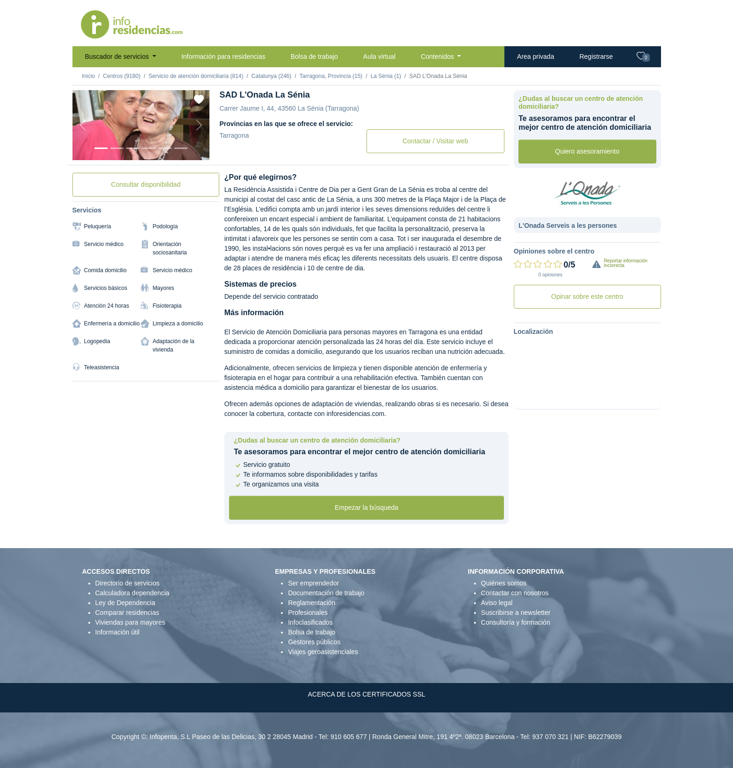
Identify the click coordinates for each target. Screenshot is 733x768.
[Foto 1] (101, 148)
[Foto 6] (180, 148)
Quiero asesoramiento (587, 151)
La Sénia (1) (386, 76)
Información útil (117, 632)
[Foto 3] (132, 148)
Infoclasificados (310, 622)
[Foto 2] (116, 148)
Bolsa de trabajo (314, 56)
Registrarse (596, 56)
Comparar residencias (127, 612)
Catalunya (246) (271, 76)
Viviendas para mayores (130, 622)
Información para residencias (223, 56)
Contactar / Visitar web (435, 141)
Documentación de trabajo (326, 593)
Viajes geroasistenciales (323, 651)
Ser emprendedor (313, 583)
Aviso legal (496, 602)
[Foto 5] (165, 148)
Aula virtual (379, 56)
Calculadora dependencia (132, 593)
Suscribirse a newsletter (516, 612)
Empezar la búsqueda (366, 507)
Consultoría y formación (515, 622)
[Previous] (82, 125)
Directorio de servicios (127, 583)
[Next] (199, 125)
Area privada (535, 56)
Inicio (88, 76)
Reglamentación (311, 602)
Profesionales (308, 612)
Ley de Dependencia (125, 602)
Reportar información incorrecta (625, 263)
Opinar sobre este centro (587, 296)
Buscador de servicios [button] (118, 56)
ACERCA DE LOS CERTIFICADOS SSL (366, 694)
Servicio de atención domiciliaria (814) (196, 76)
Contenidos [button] (438, 56)
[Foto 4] (148, 148)
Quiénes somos (503, 583)
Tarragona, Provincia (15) (331, 76)
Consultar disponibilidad (146, 184)
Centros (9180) (121, 76)
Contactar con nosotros (515, 593)
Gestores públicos (314, 642)
